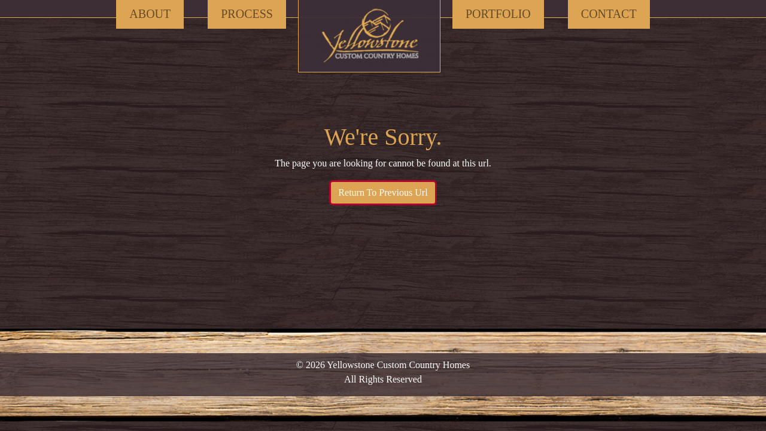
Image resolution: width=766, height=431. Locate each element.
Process (247, 13)
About (150, 13)
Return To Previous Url (382, 192)
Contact (609, 13)
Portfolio (498, 13)
